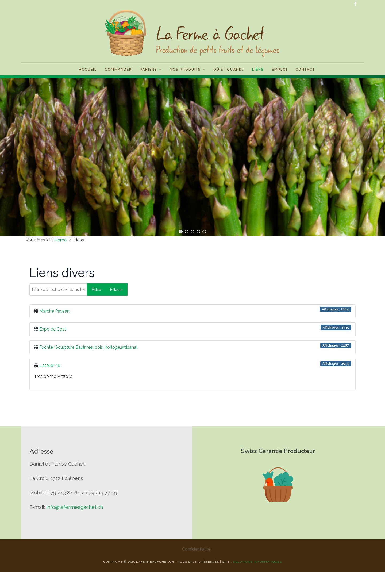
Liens (258, 69)
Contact (305, 69)
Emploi (279, 69)
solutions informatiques (257, 561)
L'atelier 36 (49, 365)
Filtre (96, 290)
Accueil (88, 69)
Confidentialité (196, 549)
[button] (181, 231)
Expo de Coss (53, 329)
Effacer (116, 290)
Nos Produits (187, 69)
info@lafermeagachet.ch (74, 507)
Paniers (151, 69)
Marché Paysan (54, 311)
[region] (192, 155)
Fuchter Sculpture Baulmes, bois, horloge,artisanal (88, 347)
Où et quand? (228, 69)
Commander (118, 69)
